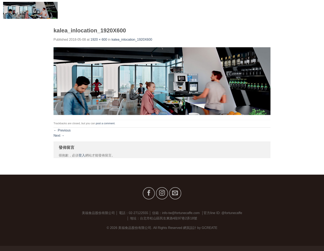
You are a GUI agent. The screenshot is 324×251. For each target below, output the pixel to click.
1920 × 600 (99, 39)
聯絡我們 (314, 10)
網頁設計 (189, 228)
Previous (62, 130)
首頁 (234, 10)
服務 (279, 10)
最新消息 (295, 10)
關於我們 (249, 10)
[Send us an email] (175, 193)
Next (59, 135)
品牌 (266, 10)
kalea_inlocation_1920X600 (132, 39)
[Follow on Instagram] (162, 193)
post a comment (105, 123)
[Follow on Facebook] (149, 193)
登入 (82, 155)
